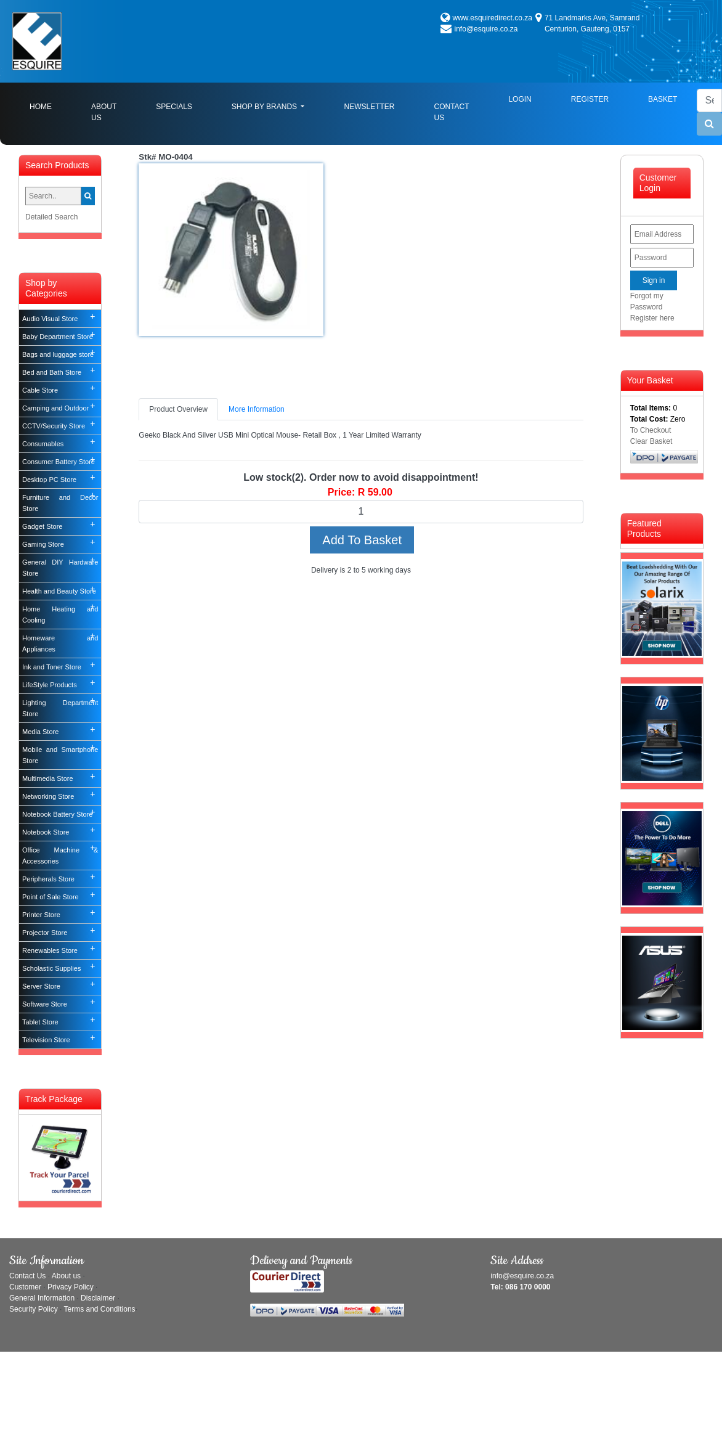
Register (590, 99)
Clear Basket (651, 441)
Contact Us (451, 112)
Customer (25, 1287)
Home (50, 105)
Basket (662, 99)
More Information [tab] (257, 409)
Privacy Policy (70, 1287)
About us (66, 1276)
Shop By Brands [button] (265, 106)
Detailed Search (51, 217)
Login (519, 99)
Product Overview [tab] (178, 409)
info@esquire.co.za (486, 29)
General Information (42, 1298)
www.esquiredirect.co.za (492, 18)
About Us (103, 112)
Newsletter (369, 106)
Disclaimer (98, 1298)
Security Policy (33, 1309)
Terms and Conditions (100, 1309)
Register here (652, 318)
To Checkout (650, 430)
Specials (174, 106)
